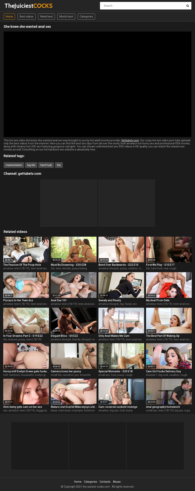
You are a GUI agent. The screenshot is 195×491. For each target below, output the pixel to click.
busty (129, 410)
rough (142, 268)
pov (77, 374)
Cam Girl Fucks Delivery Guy (163, 371)
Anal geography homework (163, 406)
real (166, 268)
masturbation (14, 165)
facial (128, 303)
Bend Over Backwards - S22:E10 (118, 264)
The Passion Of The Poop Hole (22, 264)
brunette (85, 374)
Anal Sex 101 (59, 300)
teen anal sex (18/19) (43, 268)
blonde (66, 268)
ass (5, 410)
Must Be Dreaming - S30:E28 (68, 264)
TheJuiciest (15, 5)
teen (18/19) (34, 339)
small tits (56, 374)
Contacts (105, 481)
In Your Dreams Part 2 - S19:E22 (23, 335)
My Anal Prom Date (157, 300)
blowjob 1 (151, 374)
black (54, 410)
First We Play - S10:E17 (160, 264)
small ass (104, 374)
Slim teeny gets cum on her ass (22, 406)
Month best (66, 16)
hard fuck (46, 165)
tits (59, 165)
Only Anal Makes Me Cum (113, 335)
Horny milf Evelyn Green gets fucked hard (26, 371)
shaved (12, 339)
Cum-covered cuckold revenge (117, 406)
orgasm (189, 410)
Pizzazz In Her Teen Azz (18, 300)
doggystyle (42, 410)
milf (5, 374)
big (122, 303)
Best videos (27, 16)
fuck (113, 374)
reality (96, 339)
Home (9, 16)
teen (58, 268)
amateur (103, 410)
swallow (174, 374)
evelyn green (42, 374)
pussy (123, 268)
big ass (114, 410)
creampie (77, 410)
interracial (64, 410)
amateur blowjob (108, 268)
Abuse (117, 481)
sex (135, 303)
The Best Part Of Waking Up (162, 335)
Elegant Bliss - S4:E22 (64, 335)
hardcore (14, 374)
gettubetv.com (29, 174)
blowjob (86, 339)
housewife (27, 374)
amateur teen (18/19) (16, 268)
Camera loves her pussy (66, 371)
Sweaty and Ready (109, 300)
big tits (31, 165)
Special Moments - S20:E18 (115, 371)
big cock (163, 374)
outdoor (133, 268)
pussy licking (79, 268)
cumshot (68, 374)
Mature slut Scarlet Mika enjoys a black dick (74, 406)
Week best (46, 16)
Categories (86, 16)
